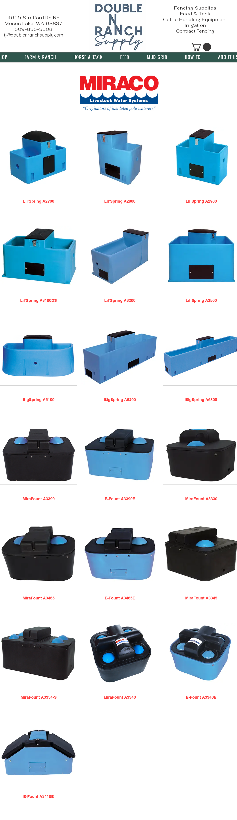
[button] (40, 57)
